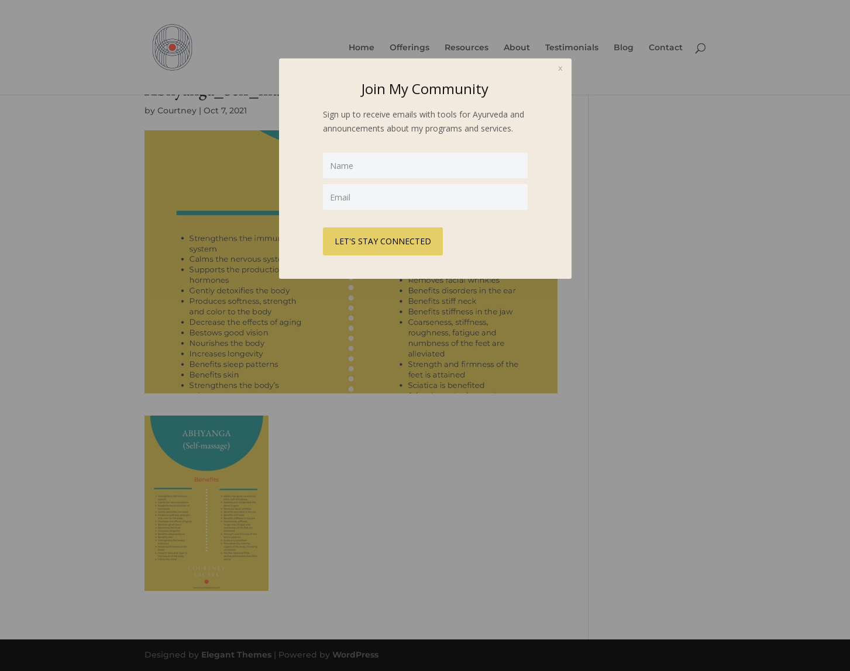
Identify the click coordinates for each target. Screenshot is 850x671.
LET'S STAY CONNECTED (383, 241)
